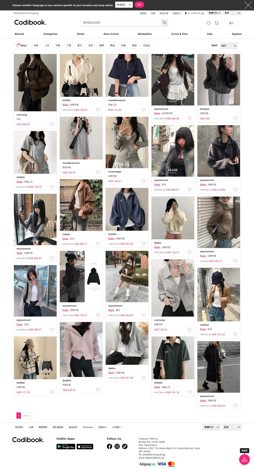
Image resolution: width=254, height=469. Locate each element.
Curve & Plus (179, 34)
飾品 (112, 45)
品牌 (31, 427)
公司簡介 (116, 427)
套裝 (134, 45)
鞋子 (79, 45)
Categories (50, 34)
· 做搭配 (142, 13)
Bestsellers (145, 34)
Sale (210, 34)
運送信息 (73, 427)
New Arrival (111, 34)
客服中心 (102, 427)
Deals (80, 34)
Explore (237, 34)
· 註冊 (152, 13)
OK (139, 4)
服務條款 (43, 427)
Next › (27, 415)
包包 (90, 45)
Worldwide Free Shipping (26, 13)
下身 (68, 45)
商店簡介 (19, 427)
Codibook (30, 22)
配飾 (101, 45)
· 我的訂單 (163, 13)
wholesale (88, 427)
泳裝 (123, 45)
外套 (36, 45)
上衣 (47, 45)
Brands (19, 34)
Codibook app (198, 13)
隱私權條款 (58, 427)
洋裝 (58, 45)
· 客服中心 (176, 13)
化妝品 (146, 45)
